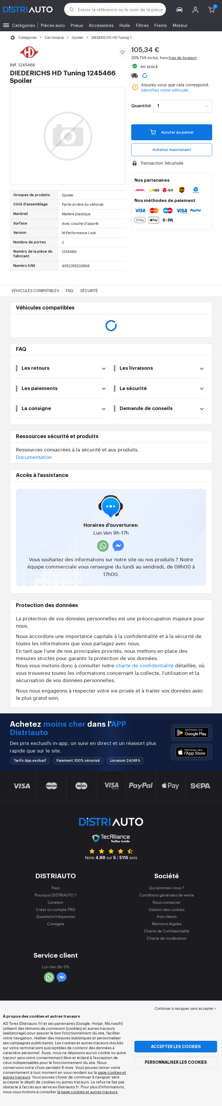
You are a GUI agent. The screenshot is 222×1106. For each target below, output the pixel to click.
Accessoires (101, 25)
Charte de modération (166, 938)
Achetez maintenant (171, 150)
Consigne (55, 923)
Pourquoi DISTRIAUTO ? (56, 894)
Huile (124, 25)
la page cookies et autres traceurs (87, 1091)
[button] (180, 9)
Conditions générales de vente (166, 894)
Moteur (180, 25)
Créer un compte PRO (55, 909)
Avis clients (167, 916)
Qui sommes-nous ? (166, 887)
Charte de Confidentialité (166, 930)
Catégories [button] (23, 25)
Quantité (141, 106)
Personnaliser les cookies (176, 1062)
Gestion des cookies (166, 909)
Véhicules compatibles (35, 290)
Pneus (77, 25)
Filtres (142, 25)
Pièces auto (53, 25)
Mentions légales (167, 923)
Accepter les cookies (176, 1047)
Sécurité (89, 290)
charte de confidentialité (145, 665)
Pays (55, 887)
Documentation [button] (34, 456)
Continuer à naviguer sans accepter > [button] (185, 1008)
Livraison (55, 902)
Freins (160, 25)
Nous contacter (167, 902)
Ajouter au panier (172, 132)
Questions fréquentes (55, 916)
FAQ (69, 290)
